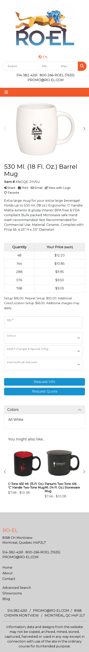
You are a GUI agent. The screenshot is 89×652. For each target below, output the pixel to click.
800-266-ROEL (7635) (57, 75)
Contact (8, 579)
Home (7, 567)
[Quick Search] (21, 66)
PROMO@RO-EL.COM (46, 80)
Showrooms (12, 593)
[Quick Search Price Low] (49, 66)
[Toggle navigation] (6, 92)
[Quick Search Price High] (68, 66)
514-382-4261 (27, 75)
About (7, 573)
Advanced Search (16, 588)
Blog (6, 599)
